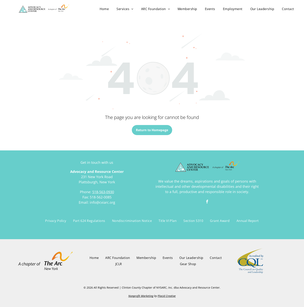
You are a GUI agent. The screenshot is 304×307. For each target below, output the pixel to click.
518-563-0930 (103, 192)
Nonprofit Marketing (140, 296)
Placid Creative (167, 296)
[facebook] (207, 202)
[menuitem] (104, 9)
